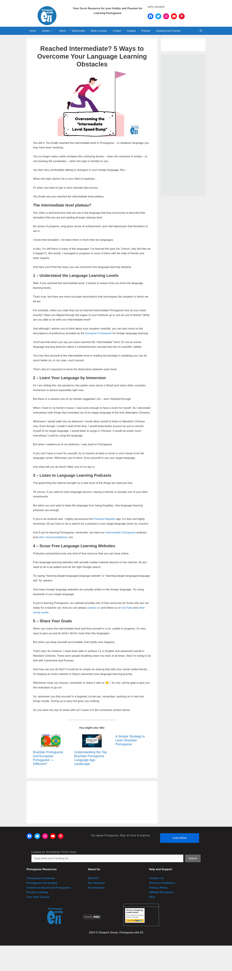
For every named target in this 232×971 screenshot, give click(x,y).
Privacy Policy (158, 887)
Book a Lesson (99, 30)
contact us (94, 607)
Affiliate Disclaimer (161, 892)
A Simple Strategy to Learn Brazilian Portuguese (130, 740)
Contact (117, 30)
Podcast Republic (104, 519)
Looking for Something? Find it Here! (53, 852)
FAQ (152, 897)
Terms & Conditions (162, 883)
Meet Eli (93, 878)
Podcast (145, 30)
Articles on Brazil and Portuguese (49, 887)
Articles (49, 31)
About (62, 30)
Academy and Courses (168, 30)
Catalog (131, 30)
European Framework (98, 333)
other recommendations (53, 537)
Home (32, 30)
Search (192, 858)
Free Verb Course (38, 897)
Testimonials (78, 30)
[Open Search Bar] (201, 31)
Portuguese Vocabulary (42, 883)
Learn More (179, 837)
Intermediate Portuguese (120, 532)
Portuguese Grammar (41, 878)
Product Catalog (37, 892)
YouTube (127, 607)
